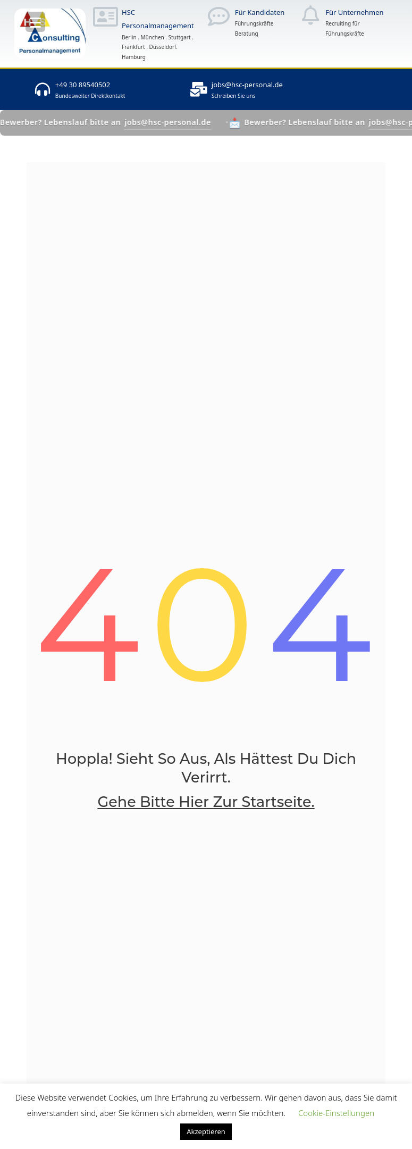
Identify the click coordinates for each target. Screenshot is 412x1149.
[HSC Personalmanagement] (105, 16)
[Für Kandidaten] (219, 16)
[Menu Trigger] (35, 22)
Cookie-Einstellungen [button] (336, 1113)
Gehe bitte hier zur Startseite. (205, 802)
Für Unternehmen (354, 12)
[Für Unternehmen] (310, 15)
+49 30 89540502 (82, 84)
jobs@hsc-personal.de (247, 84)
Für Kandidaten (260, 12)
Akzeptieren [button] (206, 1131)
